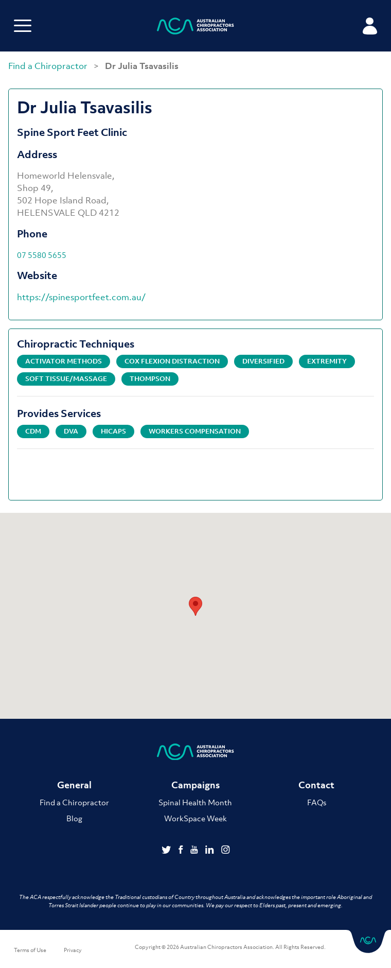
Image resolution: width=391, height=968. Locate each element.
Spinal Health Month (195, 802)
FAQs (316, 802)
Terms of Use (30, 950)
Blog (74, 818)
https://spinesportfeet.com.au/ (81, 297)
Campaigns (195, 785)
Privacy (73, 950)
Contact (316, 785)
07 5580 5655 (41, 255)
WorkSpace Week (195, 818)
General (74, 785)
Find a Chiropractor (49, 66)
